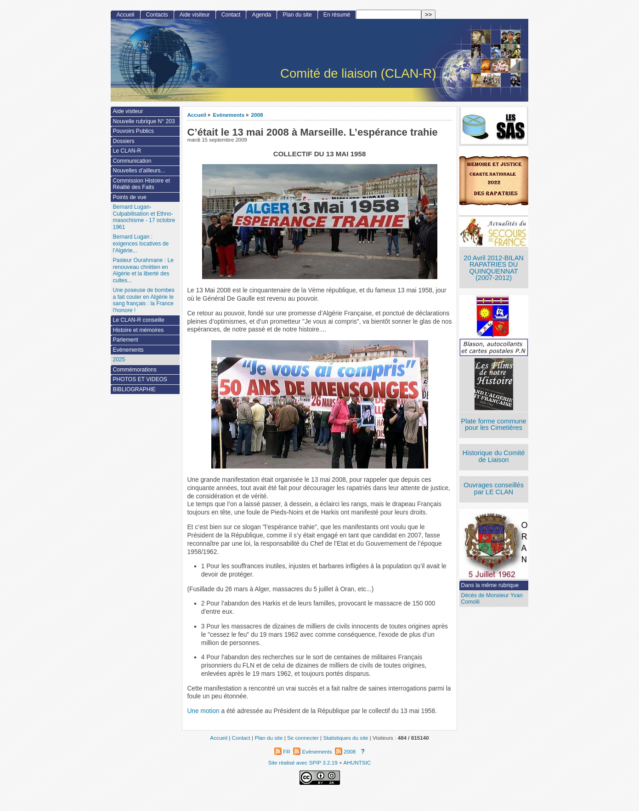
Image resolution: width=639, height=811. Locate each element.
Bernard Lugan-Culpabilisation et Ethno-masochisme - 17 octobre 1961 (144, 217)
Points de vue (129, 197)
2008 (257, 115)
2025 (119, 359)
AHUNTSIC (357, 762)
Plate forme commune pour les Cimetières (493, 424)
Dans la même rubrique (490, 585)
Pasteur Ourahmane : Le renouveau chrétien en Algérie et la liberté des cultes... (143, 270)
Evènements (228, 115)
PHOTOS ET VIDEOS (140, 379)
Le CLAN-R (127, 151)
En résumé (336, 14)
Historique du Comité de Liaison (494, 456)
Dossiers (123, 141)
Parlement (125, 340)
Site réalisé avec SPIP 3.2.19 (303, 762)
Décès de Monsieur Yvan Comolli (492, 598)
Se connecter (303, 738)
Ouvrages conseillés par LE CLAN (494, 488)
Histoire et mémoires (138, 330)
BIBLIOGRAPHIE (134, 389)
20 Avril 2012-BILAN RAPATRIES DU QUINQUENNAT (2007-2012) (493, 268)
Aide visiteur (195, 14)
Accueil (196, 115)
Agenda (261, 14)
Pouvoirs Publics (133, 131)
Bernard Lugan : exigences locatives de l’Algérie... (141, 243)
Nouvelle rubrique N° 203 (144, 121)
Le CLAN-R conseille (138, 320)
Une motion (203, 711)
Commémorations (134, 369)
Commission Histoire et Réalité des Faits (141, 184)
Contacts (157, 14)
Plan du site (297, 14)
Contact (231, 14)
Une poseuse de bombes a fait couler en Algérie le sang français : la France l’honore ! (143, 300)
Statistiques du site (345, 738)
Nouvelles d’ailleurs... (139, 170)
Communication (132, 161)
